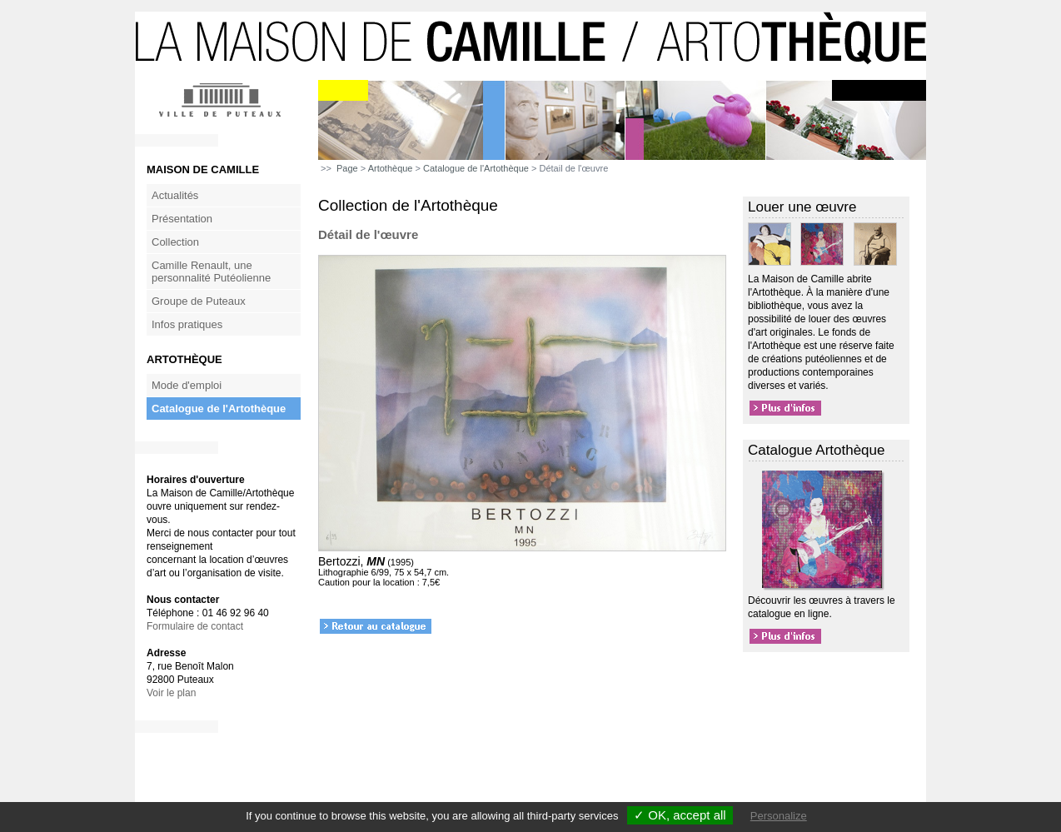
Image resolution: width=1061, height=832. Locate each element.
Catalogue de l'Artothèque (219, 408)
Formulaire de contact (195, 626)
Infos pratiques (187, 324)
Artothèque (390, 168)
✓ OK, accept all (680, 815)
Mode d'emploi (187, 385)
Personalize (778, 816)
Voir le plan (171, 693)
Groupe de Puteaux (199, 301)
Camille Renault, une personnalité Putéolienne (211, 271)
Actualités (175, 195)
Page (347, 168)
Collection (175, 242)
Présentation (182, 218)
